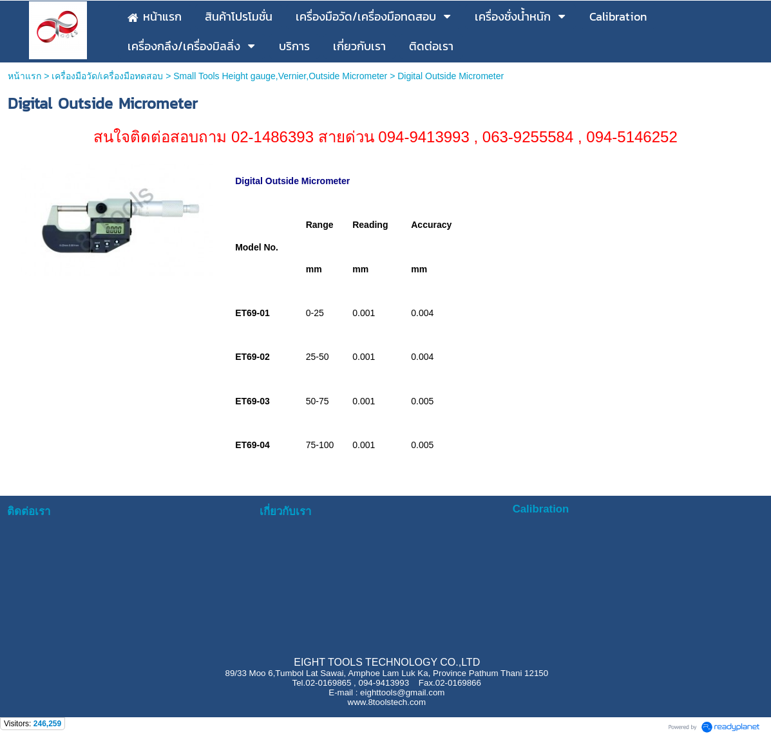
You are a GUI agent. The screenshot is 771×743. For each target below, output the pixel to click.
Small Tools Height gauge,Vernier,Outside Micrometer (280, 76)
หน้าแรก (26, 76)
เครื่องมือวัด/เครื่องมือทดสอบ (107, 76)
